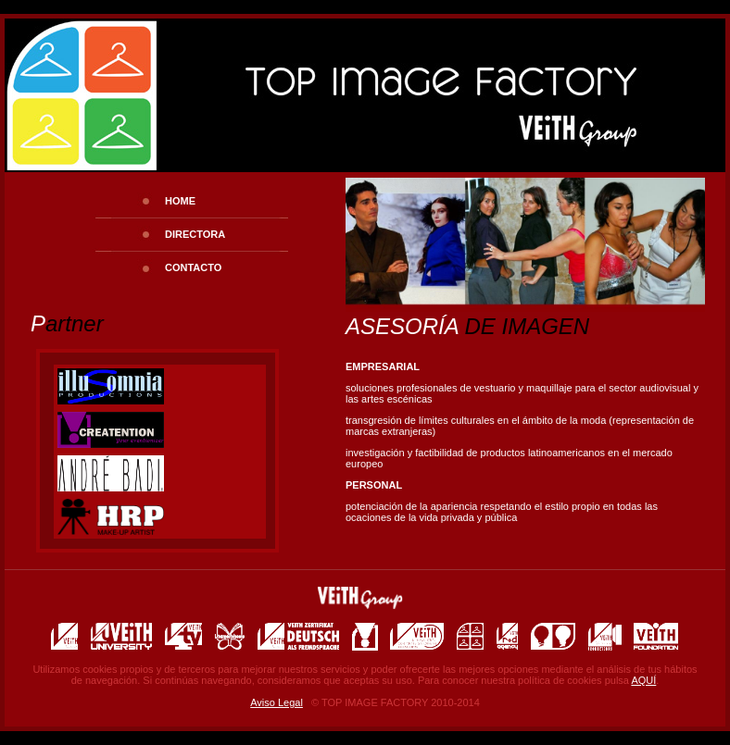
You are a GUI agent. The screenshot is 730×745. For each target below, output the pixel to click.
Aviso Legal (276, 702)
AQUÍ (643, 680)
